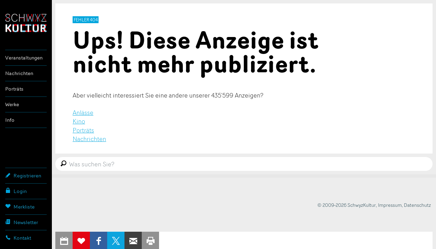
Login (16, 191)
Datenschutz (417, 205)
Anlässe (83, 112)
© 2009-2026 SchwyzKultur (346, 205)
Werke (12, 104)
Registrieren (23, 175)
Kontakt (18, 237)
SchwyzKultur (26, 23)
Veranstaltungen (24, 57)
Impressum (390, 205)
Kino (79, 121)
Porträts (14, 88)
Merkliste (20, 206)
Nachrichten (19, 73)
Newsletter (21, 222)
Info (10, 119)
